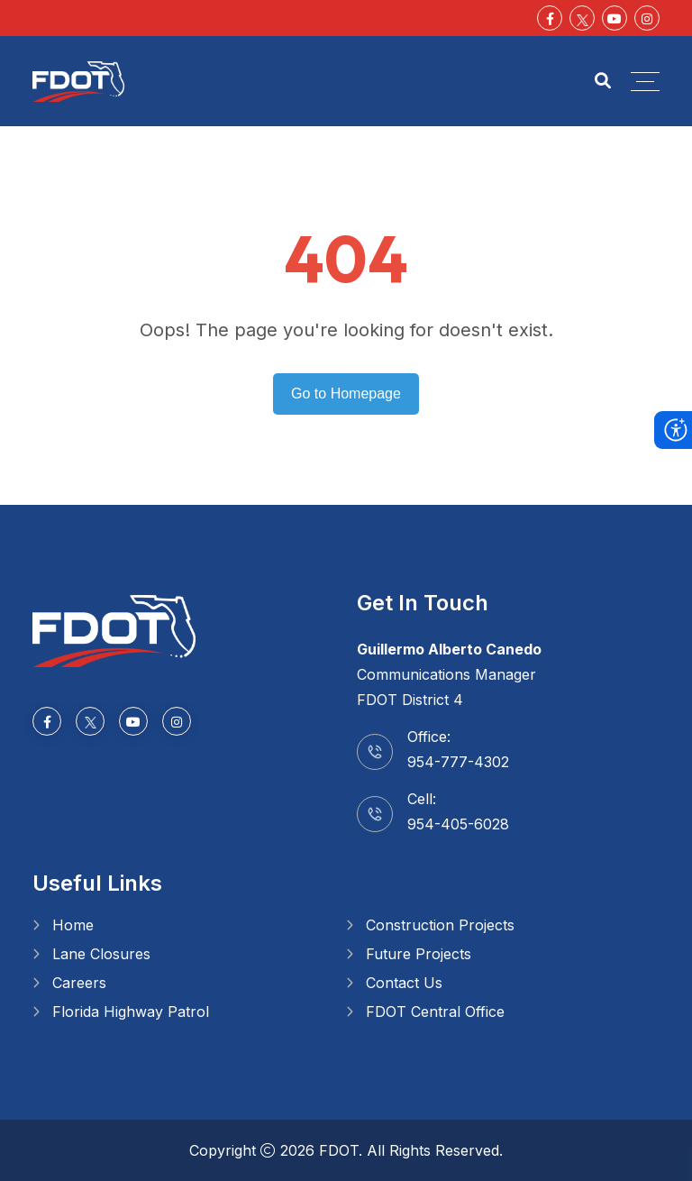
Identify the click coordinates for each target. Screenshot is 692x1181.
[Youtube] (614, 18)
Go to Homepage (346, 393)
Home (73, 925)
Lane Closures (101, 954)
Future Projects (418, 954)
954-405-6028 (458, 824)
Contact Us (404, 982)
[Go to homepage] (114, 629)
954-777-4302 (458, 762)
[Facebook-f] (549, 18)
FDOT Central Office (435, 1011)
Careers (79, 982)
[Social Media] (582, 18)
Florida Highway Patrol (130, 1011)
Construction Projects (440, 925)
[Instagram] (647, 18)
